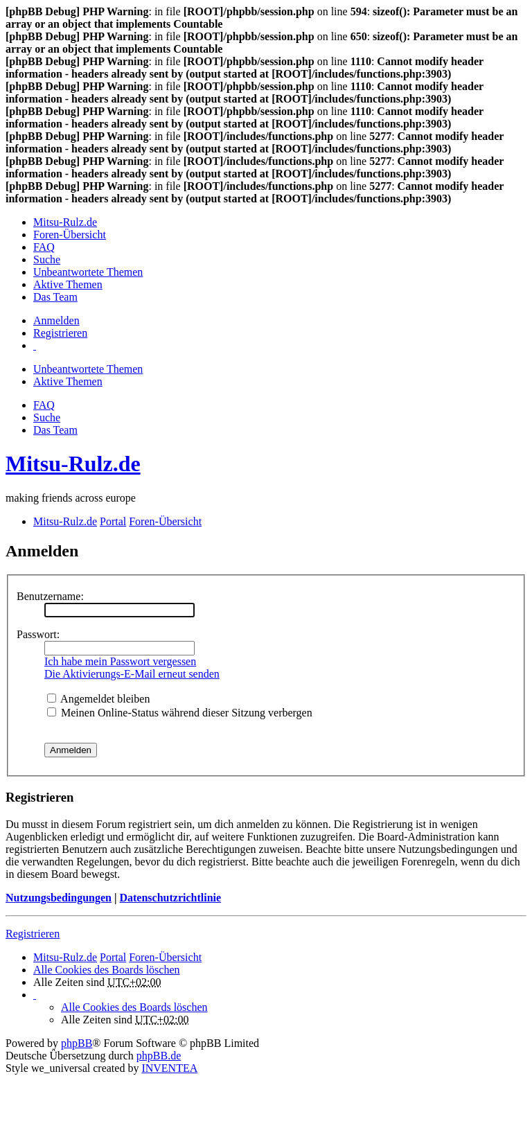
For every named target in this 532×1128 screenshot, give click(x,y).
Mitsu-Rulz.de (73, 463)
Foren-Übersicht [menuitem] (69, 234)
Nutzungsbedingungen (59, 898)
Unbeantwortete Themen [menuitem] (88, 272)
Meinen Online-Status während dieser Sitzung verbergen (179, 713)
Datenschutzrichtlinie (170, 898)
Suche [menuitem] (46, 259)
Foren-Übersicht (165, 957)
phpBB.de (158, 1055)
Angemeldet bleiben (98, 699)
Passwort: (38, 634)
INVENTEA (169, 1068)
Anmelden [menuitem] (56, 320)
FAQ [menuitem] (44, 247)
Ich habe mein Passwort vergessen (120, 661)
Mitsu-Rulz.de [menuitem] (65, 222)
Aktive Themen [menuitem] (68, 284)
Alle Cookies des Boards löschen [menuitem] (106, 970)
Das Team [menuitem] (55, 297)
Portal (113, 521)
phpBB (76, 1043)
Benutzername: (50, 596)
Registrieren (33, 934)
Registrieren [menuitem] (60, 333)
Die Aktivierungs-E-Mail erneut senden (132, 674)
